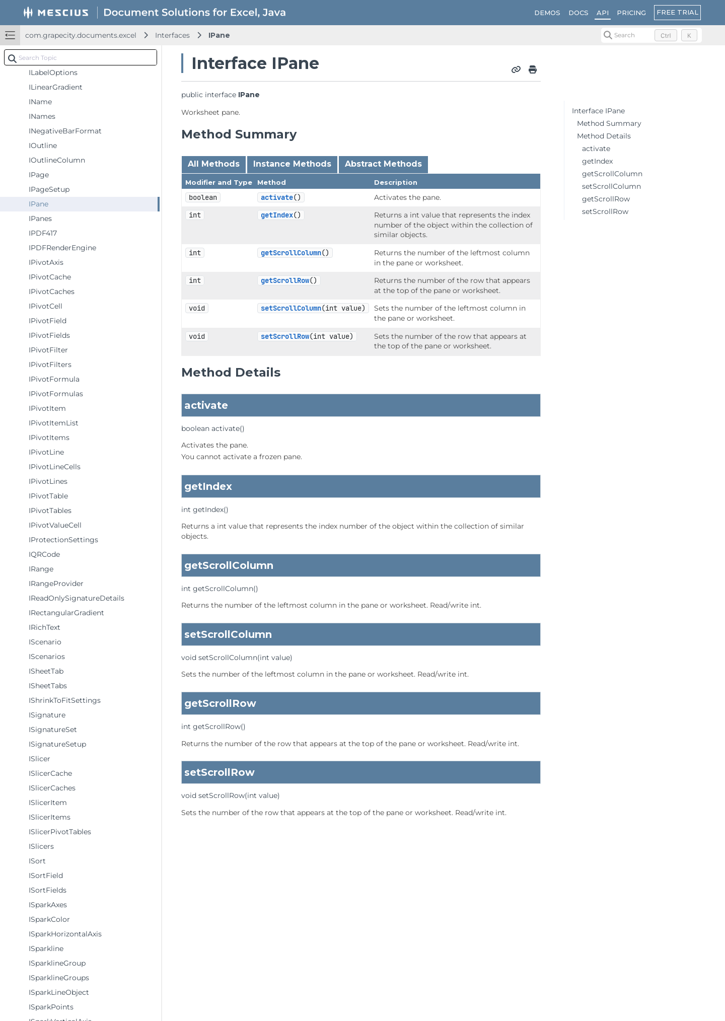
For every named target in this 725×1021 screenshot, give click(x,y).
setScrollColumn (291, 308)
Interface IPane (598, 110)
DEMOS (547, 13)
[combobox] (80, 57)
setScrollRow (285, 336)
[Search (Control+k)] (651, 35)
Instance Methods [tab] (292, 164)
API (603, 13)
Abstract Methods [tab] (383, 164)
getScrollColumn (291, 252)
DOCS (578, 13)
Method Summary (609, 123)
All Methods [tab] (214, 164)
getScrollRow (285, 280)
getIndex (277, 215)
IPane (219, 35)
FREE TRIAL (677, 12)
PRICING (631, 13)
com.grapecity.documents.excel (80, 35)
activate (277, 197)
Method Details (604, 135)
